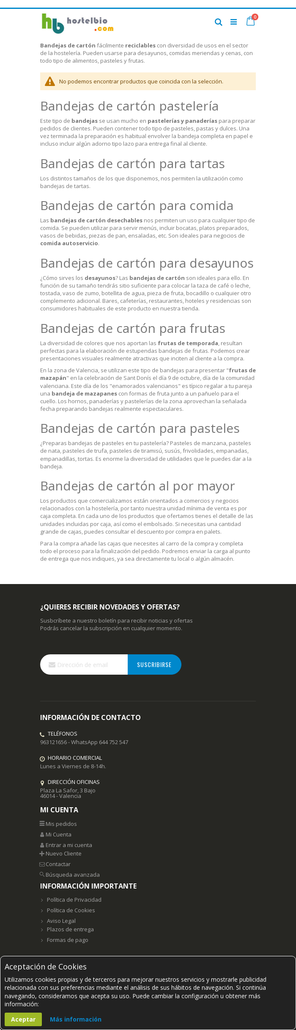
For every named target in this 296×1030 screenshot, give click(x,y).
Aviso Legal (58, 921)
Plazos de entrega (67, 929)
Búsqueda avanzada (70, 874)
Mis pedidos (58, 824)
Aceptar (23, 1019)
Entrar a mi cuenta (66, 845)
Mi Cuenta (55, 834)
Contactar (55, 864)
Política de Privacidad (70, 899)
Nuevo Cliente (61, 853)
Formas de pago (64, 940)
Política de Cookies (67, 910)
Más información (75, 1019)
